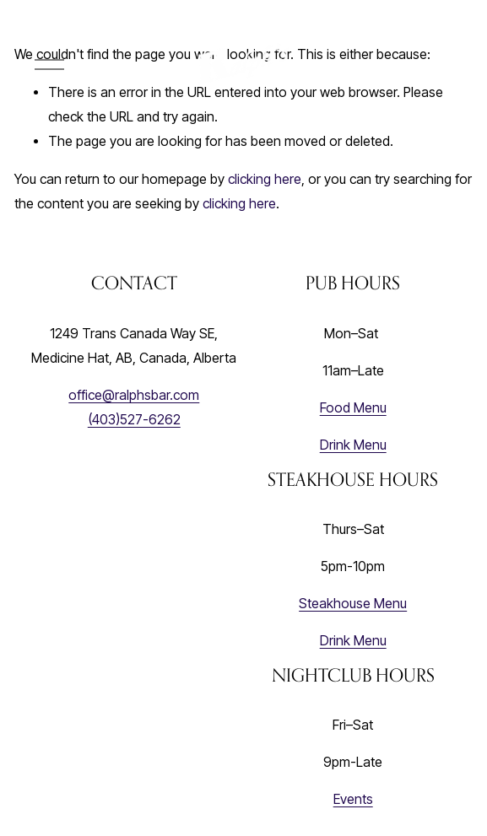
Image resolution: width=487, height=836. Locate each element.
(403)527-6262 (134, 420)
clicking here (264, 179)
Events (353, 799)
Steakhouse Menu (353, 604)
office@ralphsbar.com (133, 395)
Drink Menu (353, 445)
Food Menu (353, 408)
